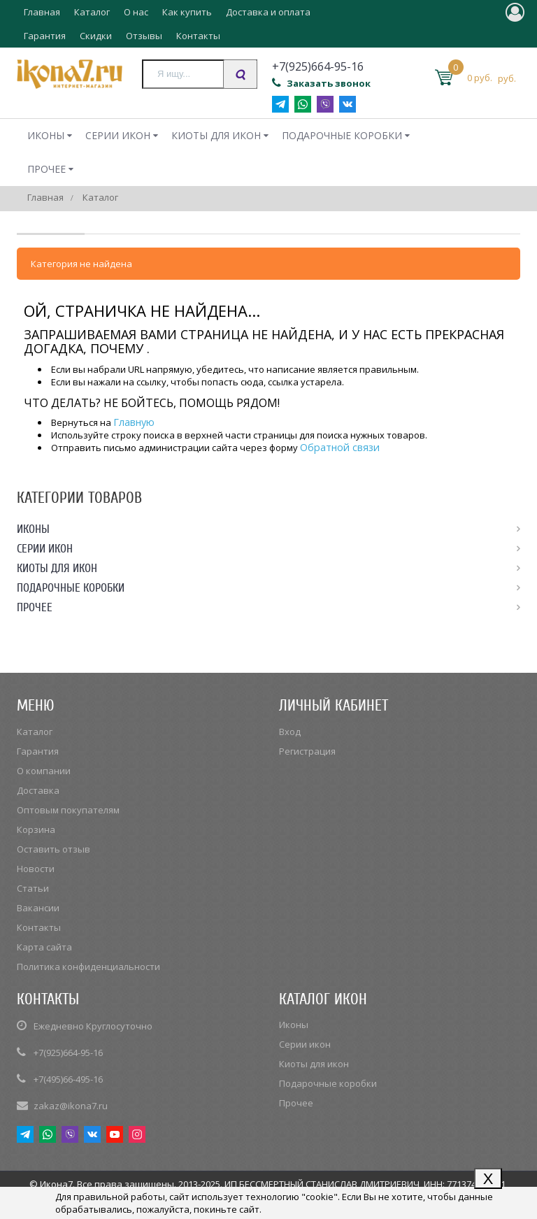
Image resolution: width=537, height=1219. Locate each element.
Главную (134, 422)
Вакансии (38, 907)
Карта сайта (44, 947)
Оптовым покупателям (68, 810)
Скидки (96, 35)
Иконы (45, 135)
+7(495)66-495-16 (68, 1079)
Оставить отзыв (53, 849)
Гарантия (45, 35)
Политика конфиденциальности (88, 966)
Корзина (36, 829)
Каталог (92, 12)
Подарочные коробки (342, 135)
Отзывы (144, 35)
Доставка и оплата (268, 12)
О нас (136, 12)
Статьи (33, 888)
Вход (290, 731)
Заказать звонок (321, 83)
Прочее (46, 169)
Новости (36, 868)
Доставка (38, 790)
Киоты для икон (216, 135)
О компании (44, 770)
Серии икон (117, 135)
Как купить (187, 12)
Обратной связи (340, 447)
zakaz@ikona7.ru (71, 1105)
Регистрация (307, 751)
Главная (42, 12)
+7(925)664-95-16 (68, 1052)
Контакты (198, 35)
